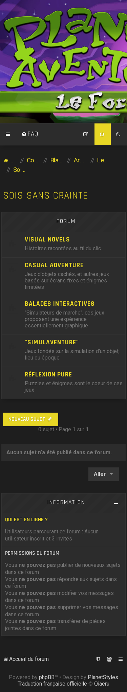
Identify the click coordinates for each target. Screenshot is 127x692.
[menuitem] (29, 134)
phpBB (47, 677)
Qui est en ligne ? (26, 519)
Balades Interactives (60, 304)
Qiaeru (101, 684)
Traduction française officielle (52, 684)
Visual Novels (47, 239)
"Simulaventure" (52, 342)
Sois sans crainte (45, 195)
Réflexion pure (48, 374)
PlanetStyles (103, 677)
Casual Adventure (54, 265)
